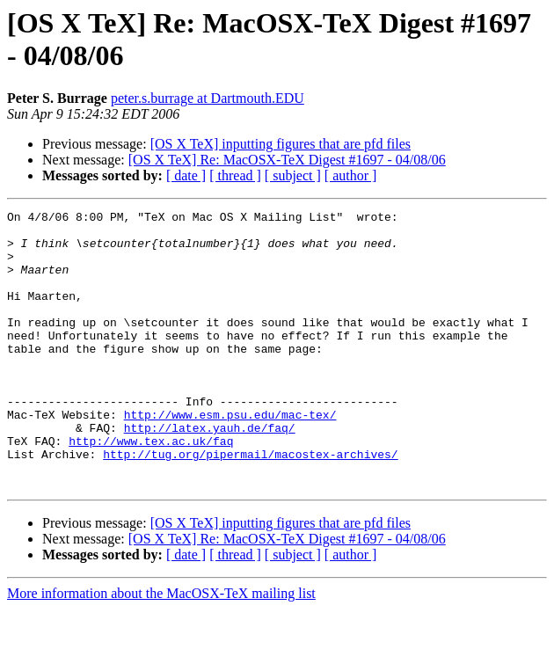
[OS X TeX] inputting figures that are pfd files (280, 143)
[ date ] (186, 175)
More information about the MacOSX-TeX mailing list (161, 648)
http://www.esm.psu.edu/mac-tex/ (230, 456)
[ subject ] (293, 175)
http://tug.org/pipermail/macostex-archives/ (250, 504)
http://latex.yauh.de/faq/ (209, 472)
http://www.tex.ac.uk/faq (151, 488)
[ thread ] (235, 175)
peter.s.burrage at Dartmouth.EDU (207, 98)
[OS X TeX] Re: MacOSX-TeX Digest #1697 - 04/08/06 (287, 159)
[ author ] (350, 175)
